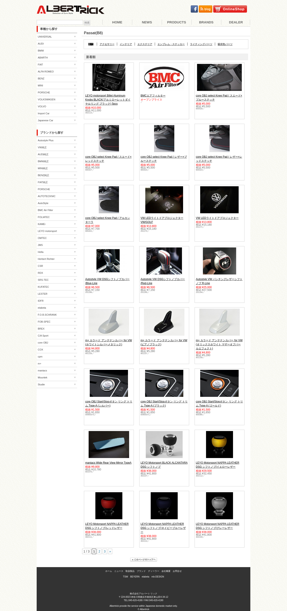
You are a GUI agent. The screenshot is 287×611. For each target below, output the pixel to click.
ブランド (141, 571)
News (147, 22)
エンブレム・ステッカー (171, 44)
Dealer (236, 22)
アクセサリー (107, 44)
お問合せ (177, 571)
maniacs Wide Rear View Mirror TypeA (108, 462)
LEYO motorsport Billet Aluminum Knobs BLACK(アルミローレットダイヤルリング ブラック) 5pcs (107, 99)
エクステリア (144, 44)
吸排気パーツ (225, 44)
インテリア (126, 44)
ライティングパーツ (201, 44)
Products (176, 22)
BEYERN (134, 576)
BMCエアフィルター (153, 95)
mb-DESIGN (158, 576)
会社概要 (165, 571)
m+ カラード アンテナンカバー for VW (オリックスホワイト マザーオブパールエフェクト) (219, 344)
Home (117, 22)
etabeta (145, 576)
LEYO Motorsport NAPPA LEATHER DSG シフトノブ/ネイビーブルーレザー (163, 528)
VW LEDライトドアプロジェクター (217, 218)
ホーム (108, 571)
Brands (206, 22)
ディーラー (153, 571)
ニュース (118, 571)
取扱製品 (130, 571)
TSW (125, 576)
